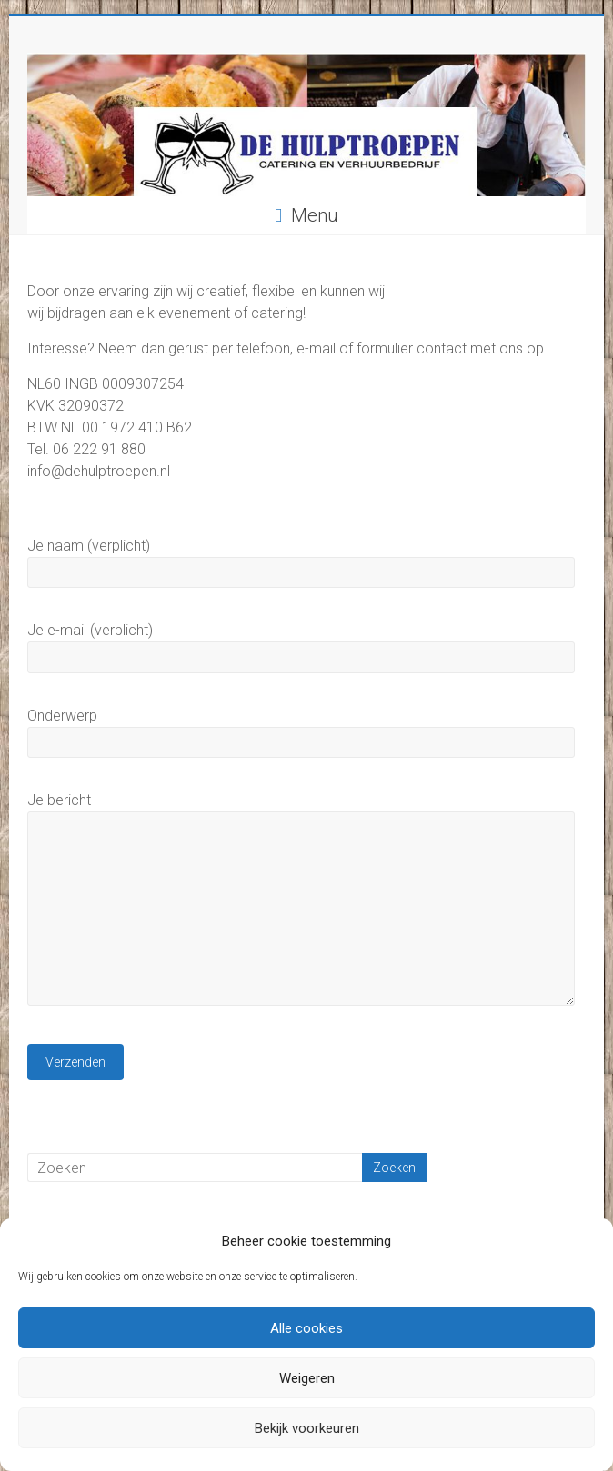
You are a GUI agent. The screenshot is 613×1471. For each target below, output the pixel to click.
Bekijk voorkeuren (307, 1428)
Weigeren (307, 1378)
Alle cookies (306, 1328)
